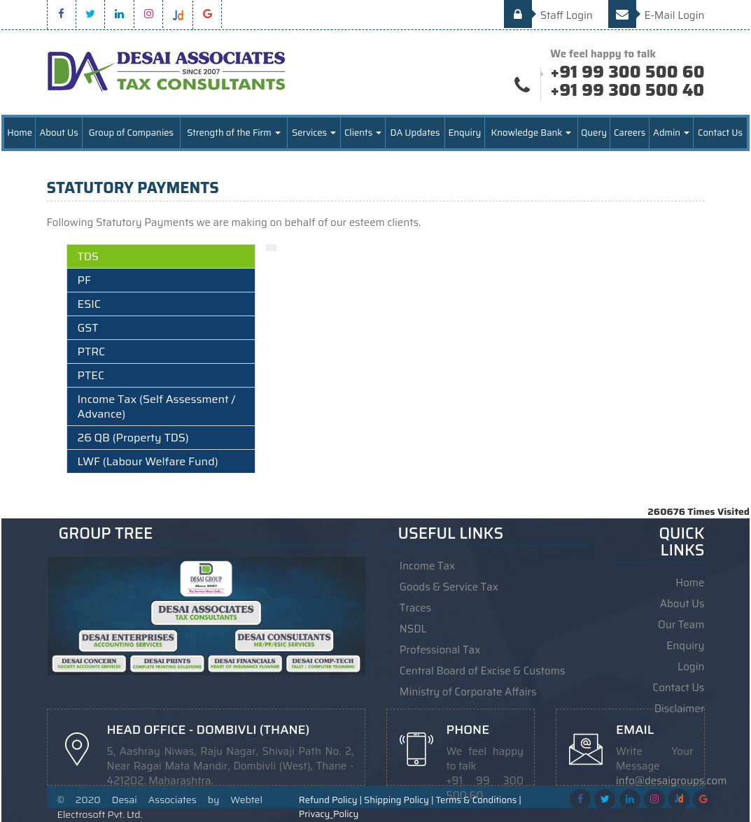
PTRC (92, 351)
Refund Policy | (330, 800)
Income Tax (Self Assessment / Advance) (157, 406)
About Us (58, 132)
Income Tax (427, 566)
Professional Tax (440, 650)
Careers (629, 132)
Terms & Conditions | (478, 800)
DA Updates (415, 132)
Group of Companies (131, 132)
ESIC (89, 304)
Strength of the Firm (234, 132)
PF (84, 280)
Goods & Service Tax (449, 587)
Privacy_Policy (328, 814)
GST (88, 327)
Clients (362, 132)
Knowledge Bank (531, 132)
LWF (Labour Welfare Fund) (148, 461)
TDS (88, 256)
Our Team (681, 624)
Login (691, 666)
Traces (415, 608)
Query (594, 132)
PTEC (91, 375)
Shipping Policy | (398, 800)
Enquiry (464, 132)
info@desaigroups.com (671, 780)
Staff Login (548, 15)
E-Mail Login (656, 15)
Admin (671, 132)
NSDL (413, 629)
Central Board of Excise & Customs (483, 670)
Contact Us (720, 132)
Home (19, 132)
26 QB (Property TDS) (133, 437)
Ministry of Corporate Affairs (468, 691)
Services (314, 132)
